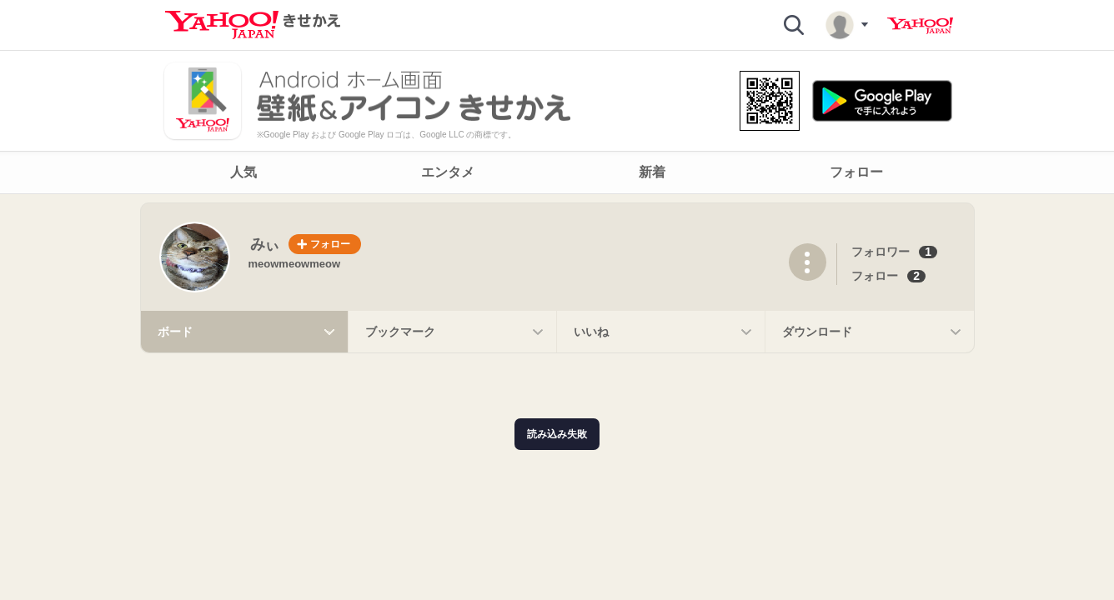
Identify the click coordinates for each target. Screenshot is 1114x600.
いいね (665, 332)
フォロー (874, 275)
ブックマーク (456, 332)
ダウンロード (874, 332)
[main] (557, 277)
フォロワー (880, 251)
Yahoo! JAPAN (920, 26)
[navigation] (557, 172)
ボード (249, 332)
